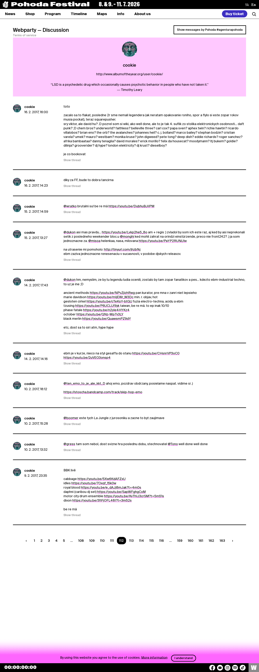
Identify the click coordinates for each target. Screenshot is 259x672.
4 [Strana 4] (56, 540)
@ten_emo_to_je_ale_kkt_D (84, 383)
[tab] (30, 14)
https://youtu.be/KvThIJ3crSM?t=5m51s (134, 496)
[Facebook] (212, 668)
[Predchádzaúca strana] (27, 540)
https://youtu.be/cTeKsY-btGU (109, 301)
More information (154, 657)
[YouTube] (220, 668)
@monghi (127, 236)
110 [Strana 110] (102, 540)
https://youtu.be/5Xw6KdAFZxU (102, 479)
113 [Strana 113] (131, 540)
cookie (29, 107)
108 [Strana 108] (81, 540)
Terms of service (24, 35)
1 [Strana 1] (34, 540)
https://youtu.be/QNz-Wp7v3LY (99, 314)
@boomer (70, 418)
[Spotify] (235, 668)
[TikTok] (243, 668)
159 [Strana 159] (179, 540)
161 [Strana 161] (201, 540)
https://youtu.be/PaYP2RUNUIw (163, 241)
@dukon (69, 232)
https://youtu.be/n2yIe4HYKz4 (106, 310)
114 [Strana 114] (141, 540)
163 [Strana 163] (222, 540)
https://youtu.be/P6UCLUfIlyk (97, 306)
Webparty (24, 30)
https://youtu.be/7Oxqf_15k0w (93, 483)
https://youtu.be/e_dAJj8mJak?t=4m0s (111, 487)
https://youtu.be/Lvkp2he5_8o (124, 232)
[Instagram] (227, 668)
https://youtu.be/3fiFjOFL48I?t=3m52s (102, 500)
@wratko (70, 206)
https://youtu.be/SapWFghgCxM (121, 492)
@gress (69, 444)
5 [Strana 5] (64, 540)
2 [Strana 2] (41, 540)
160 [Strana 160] (190, 540)
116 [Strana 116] (161, 540)
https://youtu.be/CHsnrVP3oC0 (156, 353)
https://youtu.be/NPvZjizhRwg (112, 293)
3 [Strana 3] (49, 540)
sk (247, 5)
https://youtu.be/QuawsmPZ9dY (106, 318)
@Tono (173, 444)
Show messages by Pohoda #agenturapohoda (210, 29)
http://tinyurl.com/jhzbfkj (122, 249)
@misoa (94, 241)
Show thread (72, 160)
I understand (183, 658)
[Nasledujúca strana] (231, 540)
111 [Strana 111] (112, 540)
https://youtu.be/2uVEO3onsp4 (87, 357)
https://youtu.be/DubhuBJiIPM (131, 206)
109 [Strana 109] (92, 540)
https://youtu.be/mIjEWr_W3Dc (110, 297)
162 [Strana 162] (211, 540)
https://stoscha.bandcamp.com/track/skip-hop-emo (102, 392)
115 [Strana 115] (151, 540)
